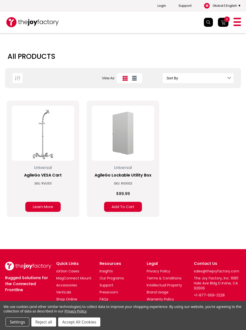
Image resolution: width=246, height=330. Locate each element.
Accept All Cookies (79, 322)
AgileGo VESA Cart (43, 175)
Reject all (43, 322)
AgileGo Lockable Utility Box (123, 175)
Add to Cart (123, 206)
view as (108, 78)
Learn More (43, 206)
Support (185, 6)
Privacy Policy (75, 311)
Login (161, 6)
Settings (17, 322)
